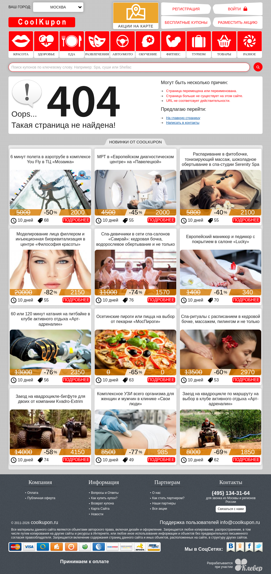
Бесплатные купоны (186, 22)
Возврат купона (102, 503)
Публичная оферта (41, 498)
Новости (97, 514)
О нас (156, 493)
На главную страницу (183, 118)
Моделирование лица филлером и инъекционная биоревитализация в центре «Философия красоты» (50, 239)
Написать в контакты (183, 123)
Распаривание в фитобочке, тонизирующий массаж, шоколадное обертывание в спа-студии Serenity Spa (220, 159)
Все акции (159, 509)
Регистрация (186, 9)
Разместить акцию (238, 22)
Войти (237, 9)
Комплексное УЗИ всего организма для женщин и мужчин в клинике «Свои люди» (135, 398)
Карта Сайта (100, 509)
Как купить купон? (104, 498)
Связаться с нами (231, 509)
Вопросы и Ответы (105, 493)
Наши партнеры (164, 503)
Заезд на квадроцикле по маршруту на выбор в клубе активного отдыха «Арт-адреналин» (221, 398)
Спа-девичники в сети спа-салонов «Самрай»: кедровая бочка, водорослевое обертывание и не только (135, 239)
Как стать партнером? (168, 498)
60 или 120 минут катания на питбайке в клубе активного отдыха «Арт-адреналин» (50, 319)
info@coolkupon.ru (240, 522)
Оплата (32, 493)
